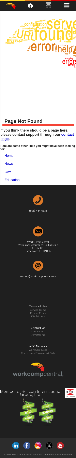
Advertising (38, 334)
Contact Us (38, 328)
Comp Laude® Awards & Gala (38, 352)
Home (9, 156)
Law (7, 172)
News (8, 164)
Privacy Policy (38, 313)
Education (12, 180)
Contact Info (38, 331)
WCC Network (38, 346)
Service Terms (38, 309)
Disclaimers (38, 316)
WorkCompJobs (38, 349)
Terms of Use (38, 306)
